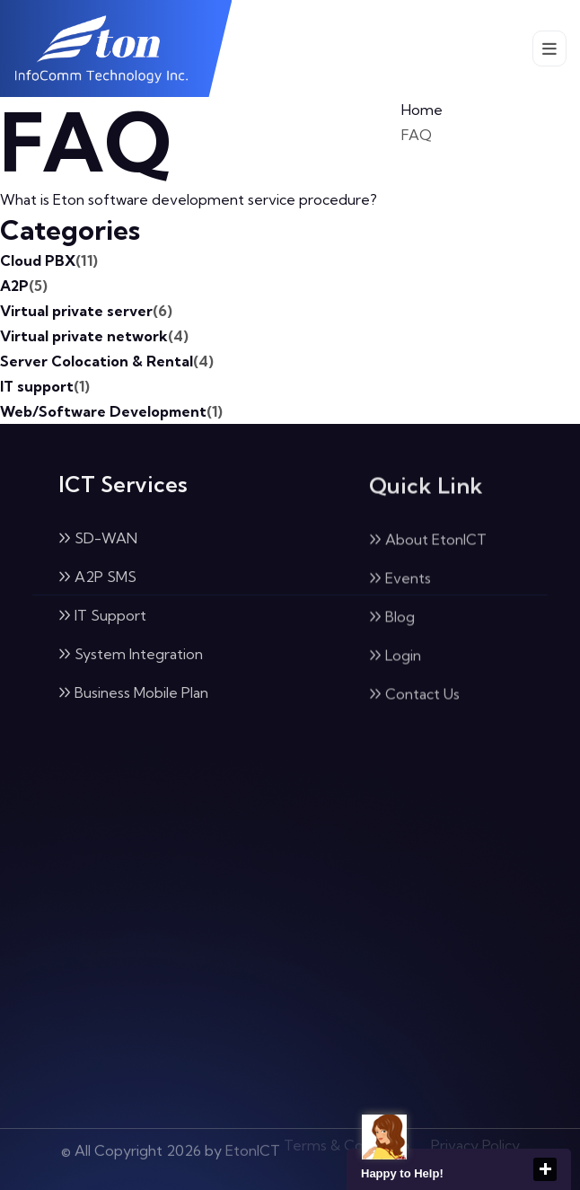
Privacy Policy (475, 1141)
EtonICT (252, 1145)
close (545, 1169)
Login (395, 657)
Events (400, 580)
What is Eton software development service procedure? (188, 199)
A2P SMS (97, 577)
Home (422, 110)
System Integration (130, 655)
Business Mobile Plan (133, 693)
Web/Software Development (111, 411)
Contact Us (414, 696)
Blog (392, 619)
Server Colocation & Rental (107, 361)
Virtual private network (94, 335)
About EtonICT (428, 542)
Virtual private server (86, 310)
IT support (45, 386)
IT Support (102, 616)
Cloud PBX (49, 260)
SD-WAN (97, 539)
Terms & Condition (346, 1141)
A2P (24, 285)
